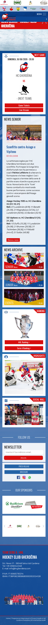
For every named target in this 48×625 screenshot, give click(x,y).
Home (8, 618)
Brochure (24, 472)
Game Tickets (24, 105)
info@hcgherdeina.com (19, 568)
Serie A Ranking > (24, 348)
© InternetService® (38, 620)
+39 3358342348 (14, 566)
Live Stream (24, 110)
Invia (23, 458)
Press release (24, 466)
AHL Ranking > (24, 342)
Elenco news (13, 240)
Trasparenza (16, 618)
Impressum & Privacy (28, 618)
